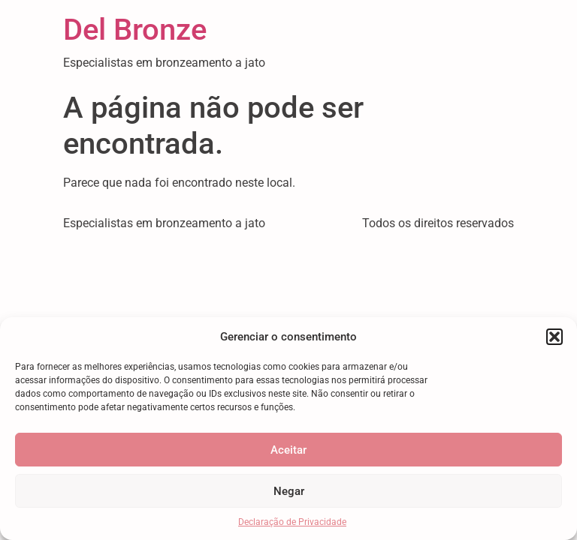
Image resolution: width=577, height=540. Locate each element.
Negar (288, 491)
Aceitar (288, 450)
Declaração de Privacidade (292, 522)
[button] (554, 336)
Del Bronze (135, 29)
